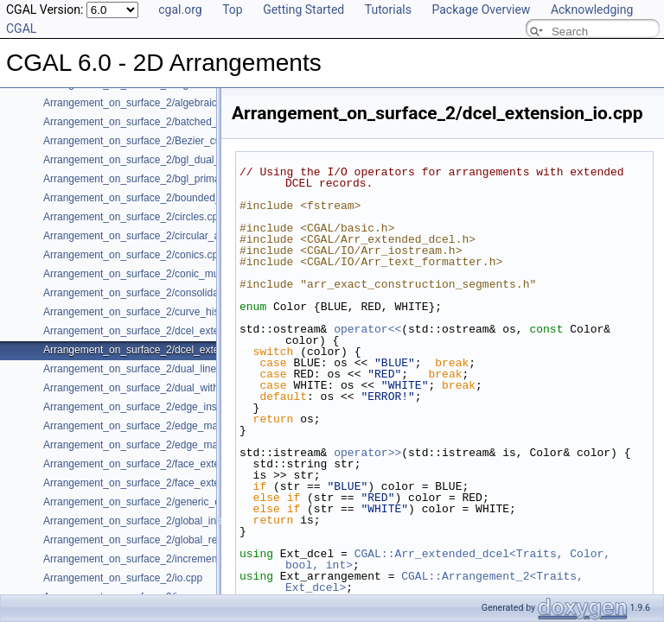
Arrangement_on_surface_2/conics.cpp (133, 255)
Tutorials (388, 9)
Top (232, 9)
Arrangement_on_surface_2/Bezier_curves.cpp (151, 141)
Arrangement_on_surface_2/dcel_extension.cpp (153, 331)
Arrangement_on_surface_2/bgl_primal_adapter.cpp (163, 179)
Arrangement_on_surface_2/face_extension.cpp (154, 464)
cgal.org (179, 9)
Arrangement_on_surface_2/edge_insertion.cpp (153, 407)
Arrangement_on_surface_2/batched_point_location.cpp (172, 122)
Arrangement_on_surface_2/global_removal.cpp (154, 540)
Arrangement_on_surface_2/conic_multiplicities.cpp (161, 274)
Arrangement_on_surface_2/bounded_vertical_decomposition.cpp (194, 198)
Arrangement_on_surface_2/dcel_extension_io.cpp (160, 350)
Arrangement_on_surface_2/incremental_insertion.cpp (168, 559)
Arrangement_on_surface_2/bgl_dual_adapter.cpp (158, 160)
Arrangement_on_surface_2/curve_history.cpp (149, 312)
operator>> (367, 452)
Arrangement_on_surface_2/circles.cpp (133, 217)
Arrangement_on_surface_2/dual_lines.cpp (142, 369)
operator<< (367, 329)
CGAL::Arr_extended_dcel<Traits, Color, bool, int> (451, 559)
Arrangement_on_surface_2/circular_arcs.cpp (148, 236)
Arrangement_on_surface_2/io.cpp (122, 578)
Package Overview (480, 9)
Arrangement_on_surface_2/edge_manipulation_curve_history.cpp (195, 445)
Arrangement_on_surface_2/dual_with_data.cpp (154, 388)
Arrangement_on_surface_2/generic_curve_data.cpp (164, 502)
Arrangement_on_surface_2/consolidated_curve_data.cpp (176, 293)
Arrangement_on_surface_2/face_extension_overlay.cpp (173, 483)
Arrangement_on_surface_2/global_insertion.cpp (155, 521)
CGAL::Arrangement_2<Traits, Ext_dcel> (438, 581)
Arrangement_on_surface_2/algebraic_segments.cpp (165, 103)
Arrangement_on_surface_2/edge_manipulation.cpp (162, 426)
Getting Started (303, 9)
